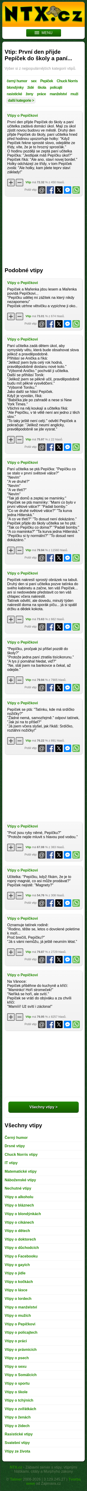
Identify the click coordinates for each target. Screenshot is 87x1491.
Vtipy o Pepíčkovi (22, 115)
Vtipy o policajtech (21, 1332)
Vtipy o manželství (21, 1307)
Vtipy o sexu (15, 1366)
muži (74, 94)
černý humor (17, 81)
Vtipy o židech (17, 1426)
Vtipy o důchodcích (22, 1248)
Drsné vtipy (15, 1146)
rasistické (14, 94)
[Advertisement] (43, 230)
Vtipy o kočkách (19, 1282)
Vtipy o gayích (17, 1265)
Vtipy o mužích (18, 1315)
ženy (29, 94)
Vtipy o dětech (17, 1231)
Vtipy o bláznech (19, 1205)
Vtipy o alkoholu (19, 1197)
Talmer (16, 1479)
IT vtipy (11, 1163)
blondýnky (15, 87)
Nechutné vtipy (18, 1188)
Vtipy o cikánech (19, 1222)
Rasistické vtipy (19, 1434)
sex (33, 81)
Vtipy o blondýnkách (23, 1214)
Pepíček (46, 81)
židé (30, 87)
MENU (43, 33)
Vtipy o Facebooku (21, 1256)
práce (41, 94)
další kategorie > (21, 100)
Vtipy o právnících (21, 1350)
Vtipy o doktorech (20, 1239)
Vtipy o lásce (16, 1290)
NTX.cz (16, 1467)
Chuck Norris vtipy (21, 1154)
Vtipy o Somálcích (21, 1375)
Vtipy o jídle (15, 1273)
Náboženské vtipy (20, 1180)
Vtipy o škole (16, 1392)
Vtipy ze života (17, 1451)
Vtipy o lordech (18, 1299)
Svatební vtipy (17, 1443)
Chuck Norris (67, 81)
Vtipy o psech (17, 1358)
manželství (58, 94)
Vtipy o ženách (18, 1417)
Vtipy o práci (16, 1341)
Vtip (28, 182)
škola (42, 87)
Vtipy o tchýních (19, 1400)
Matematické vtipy (21, 1171)
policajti (56, 87)
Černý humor (16, 1138)
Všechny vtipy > (43, 1107)
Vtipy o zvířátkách (20, 1409)
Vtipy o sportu (17, 1383)
